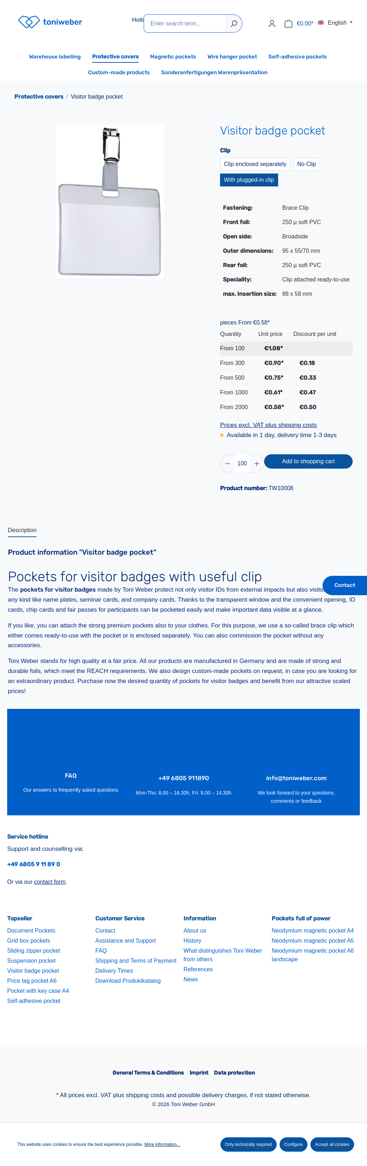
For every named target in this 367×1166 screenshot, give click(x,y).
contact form (50, 882)
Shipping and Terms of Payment (136, 961)
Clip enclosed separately (255, 164)
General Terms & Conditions (148, 1073)
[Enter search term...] (185, 23)
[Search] (233, 23)
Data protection (234, 1073)
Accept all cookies (332, 1144)
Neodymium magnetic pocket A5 (313, 941)
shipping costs (145, 1095)
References (198, 969)
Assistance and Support (125, 941)
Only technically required (248, 1144)
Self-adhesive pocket (34, 1001)
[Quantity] (242, 463)
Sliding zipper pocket (33, 951)
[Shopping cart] (299, 23)
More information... (162, 1144)
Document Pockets (31, 931)
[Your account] (272, 23)
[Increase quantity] (256, 463)
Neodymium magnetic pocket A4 (313, 931)
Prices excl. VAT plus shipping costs (268, 425)
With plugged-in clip (249, 180)
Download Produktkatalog (128, 981)
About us (195, 931)
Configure (293, 1144)
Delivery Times (114, 971)
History (192, 941)
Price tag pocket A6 (32, 981)
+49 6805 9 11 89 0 (33, 864)
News (191, 979)
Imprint (199, 1073)
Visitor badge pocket (33, 971)
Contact (344, 585)
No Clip (306, 164)
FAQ (101, 951)
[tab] (22, 530)
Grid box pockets (28, 941)
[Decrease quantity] (227, 463)
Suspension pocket (31, 961)
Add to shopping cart (308, 461)
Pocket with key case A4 (38, 991)
